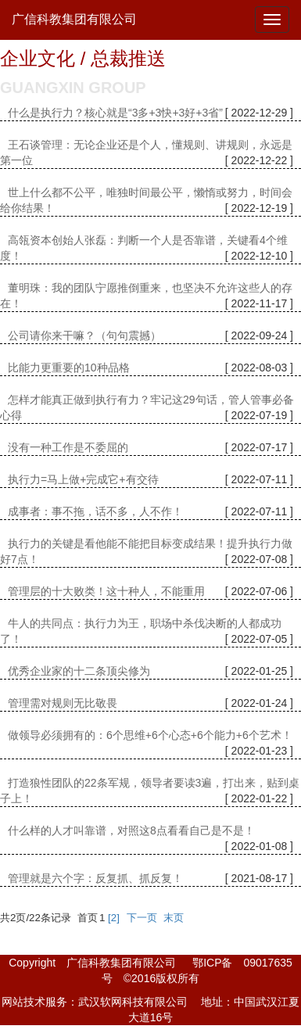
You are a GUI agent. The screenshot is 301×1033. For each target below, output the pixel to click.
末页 (173, 918)
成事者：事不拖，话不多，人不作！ (95, 511)
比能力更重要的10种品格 (69, 367)
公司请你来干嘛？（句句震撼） (84, 335)
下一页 (142, 918)
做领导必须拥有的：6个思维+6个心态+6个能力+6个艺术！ (150, 735)
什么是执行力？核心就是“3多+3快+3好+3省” (115, 112)
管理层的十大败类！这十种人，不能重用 (106, 591)
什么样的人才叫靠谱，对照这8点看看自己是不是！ (131, 830)
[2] (114, 918)
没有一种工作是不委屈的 (68, 447)
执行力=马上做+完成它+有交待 (83, 479)
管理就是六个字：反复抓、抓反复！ (95, 878)
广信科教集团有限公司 (74, 19)
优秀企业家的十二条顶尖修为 (79, 671)
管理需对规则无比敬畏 (62, 703)
